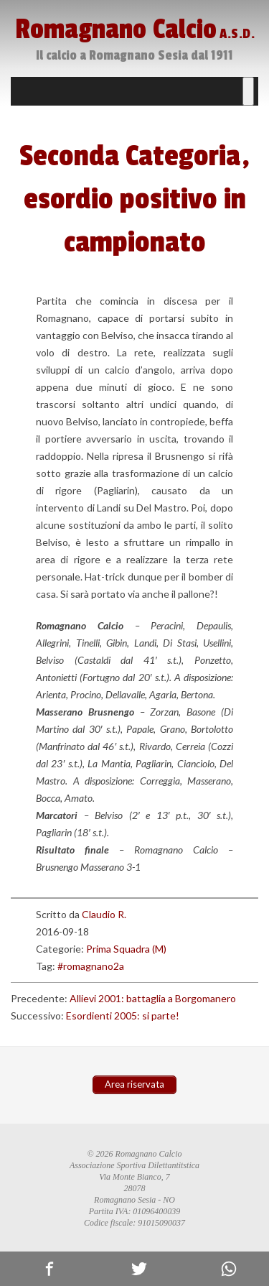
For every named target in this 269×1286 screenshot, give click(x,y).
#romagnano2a (90, 966)
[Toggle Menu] (248, 91)
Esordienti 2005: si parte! (122, 1015)
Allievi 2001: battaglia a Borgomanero (153, 998)
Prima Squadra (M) (126, 949)
